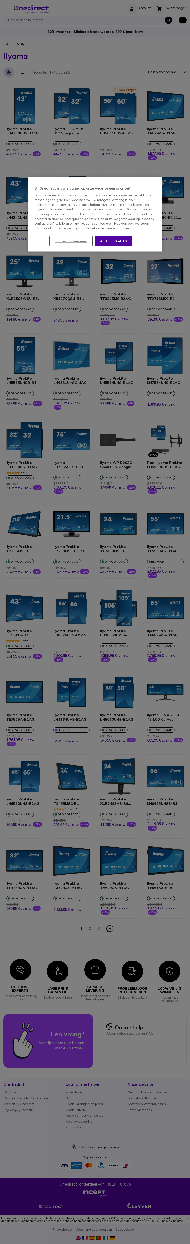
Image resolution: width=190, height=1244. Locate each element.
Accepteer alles (113, 240)
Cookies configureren (71, 241)
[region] (95, 214)
